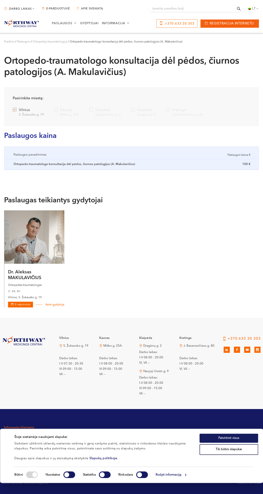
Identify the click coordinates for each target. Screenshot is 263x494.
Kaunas (66, 112)
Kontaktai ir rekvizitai (18, 435)
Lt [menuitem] (254, 8)
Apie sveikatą (92, 8)
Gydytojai (89, 23)
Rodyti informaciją (168, 485)
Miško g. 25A (112, 345)
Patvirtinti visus (228, 448)
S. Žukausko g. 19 (75, 345)
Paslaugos (62, 23)
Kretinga (184, 112)
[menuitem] (253, 8)
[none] (253, 8)
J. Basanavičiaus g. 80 (198, 345)
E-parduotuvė (58, 8)
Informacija (113, 23)
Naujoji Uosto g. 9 (156, 371)
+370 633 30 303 (180, 23)
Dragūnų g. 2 (152, 345)
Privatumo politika (169, 435)
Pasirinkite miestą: (28, 98)
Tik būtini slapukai (229, 460)
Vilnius (28, 112)
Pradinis (9, 41)
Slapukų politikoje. (103, 469)
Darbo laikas (20, 8)
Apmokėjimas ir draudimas (125, 435)
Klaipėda (105, 112)
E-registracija (22, 305)
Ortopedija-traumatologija (50, 41)
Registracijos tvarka (68, 435)
